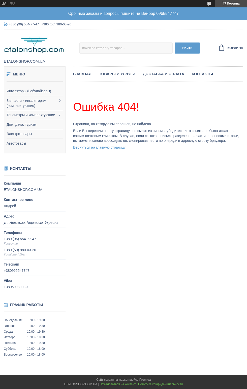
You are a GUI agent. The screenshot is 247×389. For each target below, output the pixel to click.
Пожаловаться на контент (118, 384)
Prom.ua (145, 379)
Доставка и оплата (163, 74)
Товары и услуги (117, 74)
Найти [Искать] (187, 48)
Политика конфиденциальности (160, 384)
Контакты (202, 74)
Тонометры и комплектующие (31, 115)
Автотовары (16, 143)
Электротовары (19, 134)
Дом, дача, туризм (21, 124)
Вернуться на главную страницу (99, 147)
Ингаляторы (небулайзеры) (29, 91)
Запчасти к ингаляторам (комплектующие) (26, 103)
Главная (82, 74)
